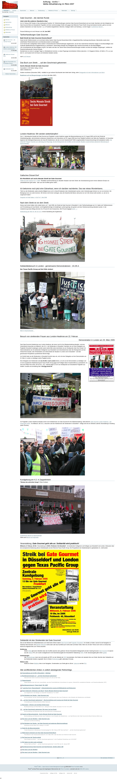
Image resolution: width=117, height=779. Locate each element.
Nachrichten (23, 10)
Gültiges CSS (62, 773)
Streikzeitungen (31, 657)
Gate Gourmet (65, 642)
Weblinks (36, 663)
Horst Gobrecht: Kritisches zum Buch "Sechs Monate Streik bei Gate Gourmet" (45, 691)
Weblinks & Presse (53, 10)
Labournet (76, 663)
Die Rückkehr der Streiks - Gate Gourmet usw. (35, 695)
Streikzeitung (41, 10)
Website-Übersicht (41, 644)
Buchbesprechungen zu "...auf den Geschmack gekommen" (39, 676)
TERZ (81, 652)
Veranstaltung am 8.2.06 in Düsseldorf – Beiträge (36, 673)
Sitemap (73, 10)
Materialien (64, 10)
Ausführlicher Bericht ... (97, 27)
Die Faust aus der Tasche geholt (31, 737)
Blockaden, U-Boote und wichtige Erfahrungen (35, 705)
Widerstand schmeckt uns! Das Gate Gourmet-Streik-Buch (39, 733)
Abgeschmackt (26, 680)
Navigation (6, 16)
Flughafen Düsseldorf (77, 642)
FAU (85, 663)
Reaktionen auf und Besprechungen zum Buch (33, 75)
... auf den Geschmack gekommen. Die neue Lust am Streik (39, 709)
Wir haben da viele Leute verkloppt (32, 742)
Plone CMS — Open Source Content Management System (49, 766)
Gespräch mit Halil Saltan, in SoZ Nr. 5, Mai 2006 (33, 197)
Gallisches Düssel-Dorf (10, 56)
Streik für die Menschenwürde (31, 728)
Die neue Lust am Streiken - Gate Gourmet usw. (36, 719)
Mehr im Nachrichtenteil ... (27, 331)
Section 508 (69, 773)
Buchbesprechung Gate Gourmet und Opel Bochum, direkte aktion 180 (42, 747)
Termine (14, 10)
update (105, 652)
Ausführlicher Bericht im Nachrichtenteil (31, 535)
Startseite (6, 10)
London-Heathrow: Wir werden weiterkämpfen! (10, 48)
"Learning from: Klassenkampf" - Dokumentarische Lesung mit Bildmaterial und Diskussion (49, 688)
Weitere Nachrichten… (11, 73)
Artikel (30, 651)
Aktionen (32, 10)
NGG (65, 657)
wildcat (30, 652)
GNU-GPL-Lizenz (84, 769)
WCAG (75, 773)
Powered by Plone (44, 773)
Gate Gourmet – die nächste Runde (10, 41)
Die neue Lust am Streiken (29, 749)
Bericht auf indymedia (32, 537)
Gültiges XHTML (53, 773)
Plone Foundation (75, 766)
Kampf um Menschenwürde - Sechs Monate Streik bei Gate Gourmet (42, 714)
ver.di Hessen (27, 56)
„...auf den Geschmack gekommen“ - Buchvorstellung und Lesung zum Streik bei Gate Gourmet (50, 700)
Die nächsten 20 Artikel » (107, 757)
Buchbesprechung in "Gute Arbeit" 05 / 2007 (35, 685)
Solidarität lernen (10, 70)
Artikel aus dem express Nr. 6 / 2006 (30, 180)
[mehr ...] (74, 209)
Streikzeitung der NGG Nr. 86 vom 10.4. (31, 211)
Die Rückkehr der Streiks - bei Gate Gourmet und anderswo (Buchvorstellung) (44, 723)
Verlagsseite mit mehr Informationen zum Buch (91, 72)
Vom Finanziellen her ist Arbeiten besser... (10, 63)
